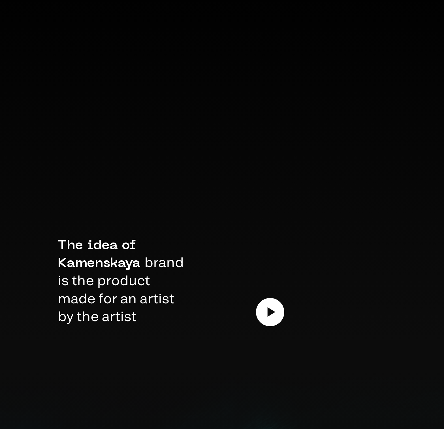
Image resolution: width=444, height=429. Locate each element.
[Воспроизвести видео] (270, 312)
